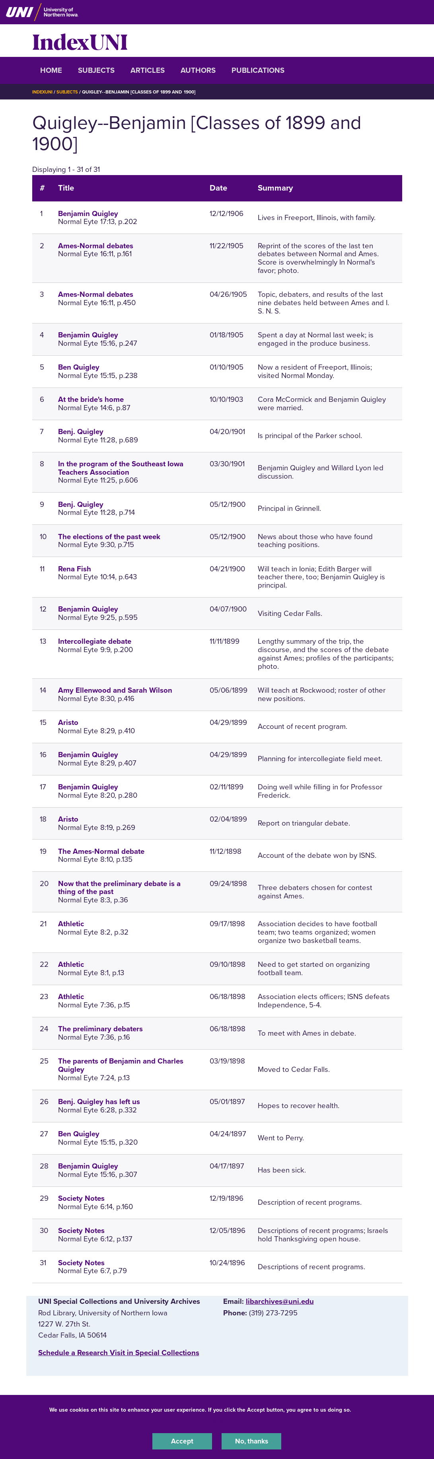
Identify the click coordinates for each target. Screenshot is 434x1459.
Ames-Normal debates (95, 246)
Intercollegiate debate (94, 641)
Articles (147, 70)
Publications (258, 70)
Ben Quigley (78, 367)
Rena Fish (74, 569)
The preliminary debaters (100, 1029)
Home (51, 70)
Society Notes (81, 1198)
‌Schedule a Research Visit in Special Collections (118, 1352)
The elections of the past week (109, 536)
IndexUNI (80, 40)
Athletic (71, 923)
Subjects (96, 70)
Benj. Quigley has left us (99, 1101)
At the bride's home (91, 399)
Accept (182, 1440)
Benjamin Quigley (88, 213)
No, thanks (251, 1440)
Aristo (68, 722)
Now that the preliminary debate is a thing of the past (119, 887)
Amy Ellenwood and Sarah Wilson (115, 690)
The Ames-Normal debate (101, 851)
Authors (198, 70)
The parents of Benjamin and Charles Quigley (120, 1065)
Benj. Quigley (80, 431)
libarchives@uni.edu (280, 1301)
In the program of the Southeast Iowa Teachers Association (120, 468)
